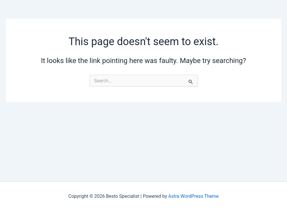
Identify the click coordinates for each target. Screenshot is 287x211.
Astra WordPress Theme (193, 196)
